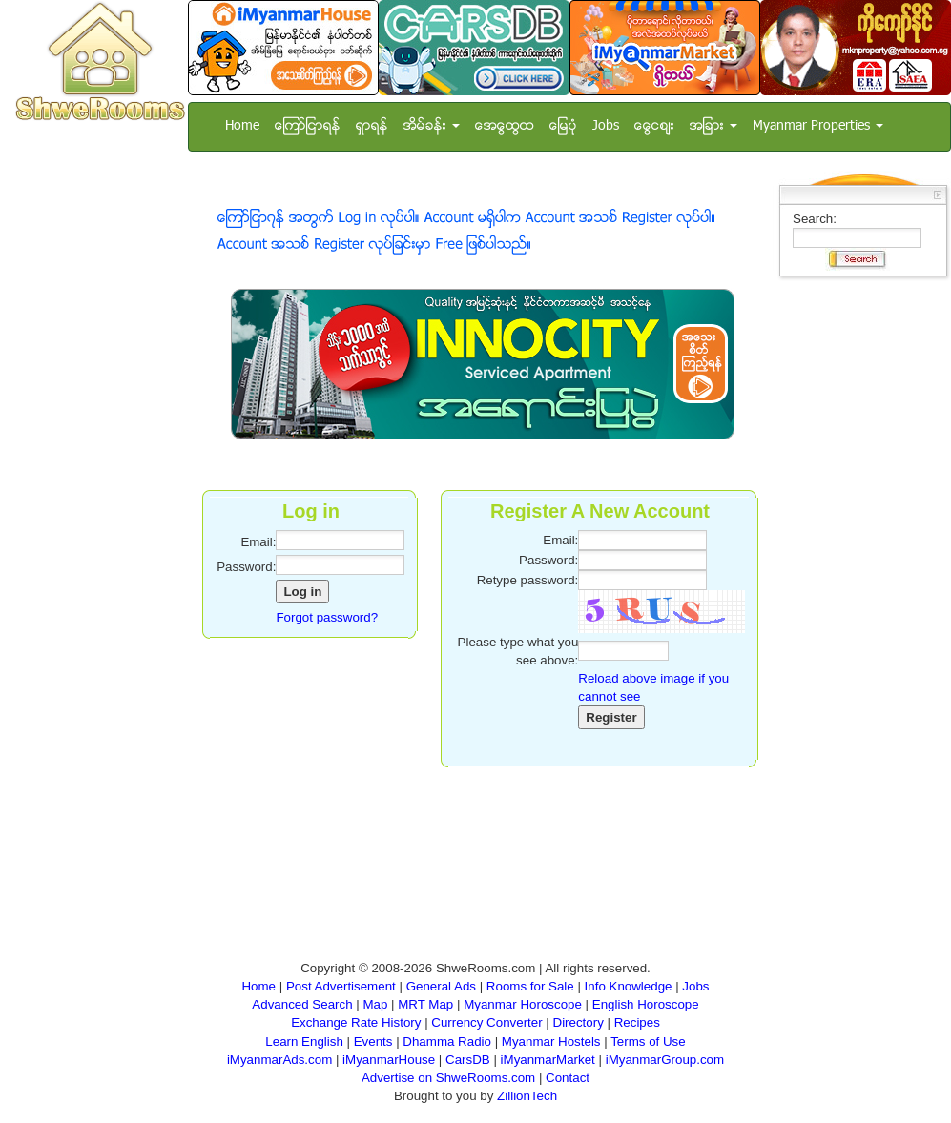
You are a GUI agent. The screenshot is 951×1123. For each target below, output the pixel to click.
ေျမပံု (563, 126)
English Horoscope (645, 1004)
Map (374, 1004)
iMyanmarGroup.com (665, 1059)
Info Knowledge (628, 986)
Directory (578, 1022)
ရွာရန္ (372, 126)
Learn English (304, 1041)
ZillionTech (527, 1096)
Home (242, 126)
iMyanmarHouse (388, 1059)
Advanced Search (302, 1004)
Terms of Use (648, 1041)
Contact (567, 1078)
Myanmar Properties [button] (818, 126)
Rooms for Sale (530, 986)
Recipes (637, 1022)
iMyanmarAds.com (279, 1059)
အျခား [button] (713, 126)
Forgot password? (327, 617)
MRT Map (425, 1004)
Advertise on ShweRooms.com (448, 1078)
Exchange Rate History (356, 1022)
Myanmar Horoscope (523, 1004)
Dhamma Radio (447, 1041)
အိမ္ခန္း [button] (431, 126)
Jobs (605, 126)
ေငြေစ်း (654, 126)
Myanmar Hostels (551, 1041)
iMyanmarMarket (548, 1059)
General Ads (441, 986)
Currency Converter (486, 1022)
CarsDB (467, 1059)
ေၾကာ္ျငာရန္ (308, 126)
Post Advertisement (341, 986)
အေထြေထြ (504, 126)
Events (373, 1041)
